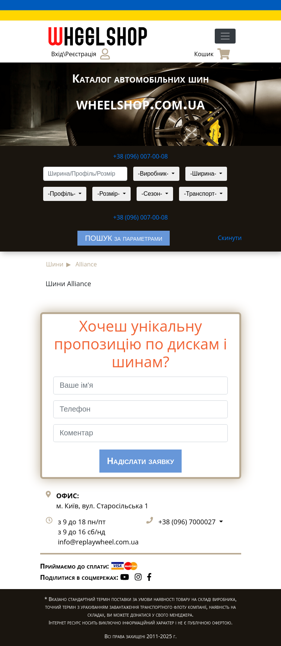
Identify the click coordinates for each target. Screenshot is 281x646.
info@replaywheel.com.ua (98, 541)
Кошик (212, 54)
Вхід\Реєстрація (80, 54)
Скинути (230, 238)
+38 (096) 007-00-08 (140, 156)
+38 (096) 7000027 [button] (188, 521)
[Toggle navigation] (225, 36)
